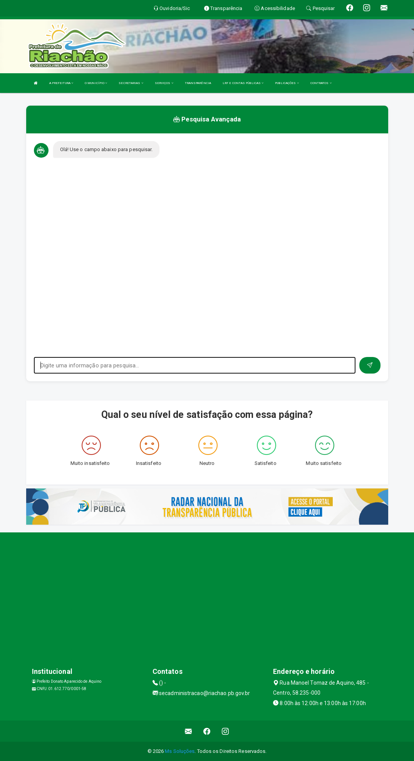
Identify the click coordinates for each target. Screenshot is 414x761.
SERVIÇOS (164, 83)
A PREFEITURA (61, 83)
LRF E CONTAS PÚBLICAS (243, 83)
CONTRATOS (321, 83)
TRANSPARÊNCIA (198, 83)
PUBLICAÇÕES (286, 83)
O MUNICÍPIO (96, 83)
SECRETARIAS (131, 83)
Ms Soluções (179, 751)
